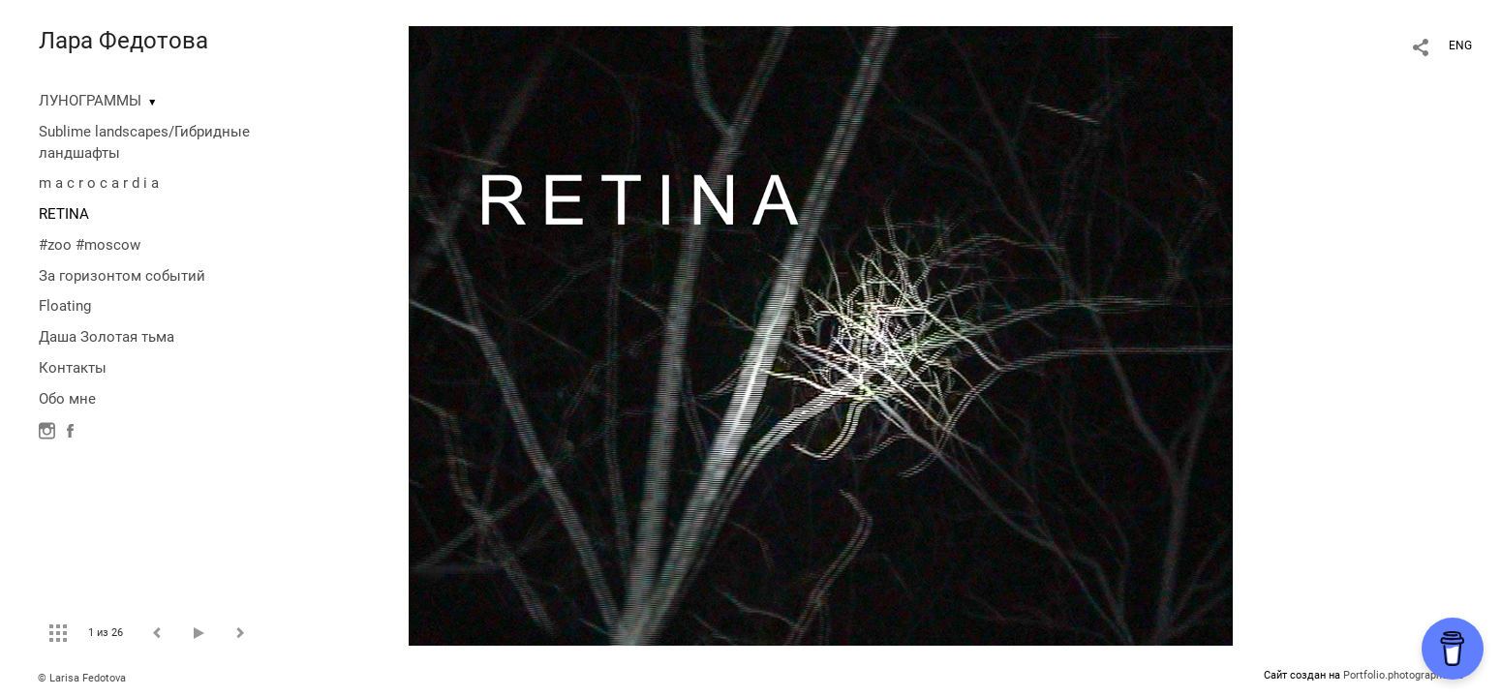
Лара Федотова (123, 40)
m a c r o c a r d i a (99, 183)
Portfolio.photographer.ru (1403, 675)
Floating (65, 306)
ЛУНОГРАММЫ (90, 100)
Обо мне (67, 399)
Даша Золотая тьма (106, 337)
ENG (1460, 45)
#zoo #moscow (89, 245)
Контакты (73, 368)
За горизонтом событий (122, 276)
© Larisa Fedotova (82, 678)
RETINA (64, 214)
